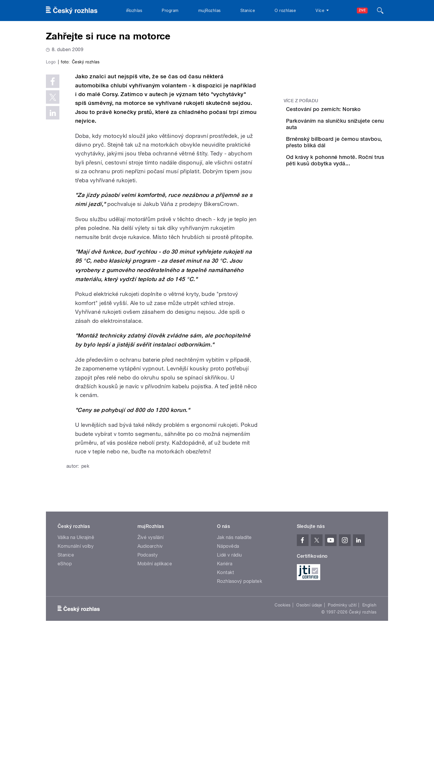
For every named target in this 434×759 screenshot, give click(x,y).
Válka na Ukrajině (76, 661)
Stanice (247, 10)
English (369, 729)
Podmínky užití (342, 729)
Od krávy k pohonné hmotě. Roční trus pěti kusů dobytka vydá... (347, 195)
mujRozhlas (209, 10)
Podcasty (147, 679)
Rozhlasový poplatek (239, 705)
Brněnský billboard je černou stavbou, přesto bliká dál (348, 168)
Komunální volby (76, 670)
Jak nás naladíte (234, 661)
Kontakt (225, 696)
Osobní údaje (309, 729)
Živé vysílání (150, 661)
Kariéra (224, 687)
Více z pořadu (301, 100)
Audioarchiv (150, 670)
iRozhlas (134, 10)
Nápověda (228, 670)
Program (170, 10)
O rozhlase (285, 10)
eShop (65, 687)
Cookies (282, 729)
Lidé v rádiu (229, 679)
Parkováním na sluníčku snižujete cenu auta (349, 139)
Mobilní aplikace (154, 687)
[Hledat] (380, 10)
